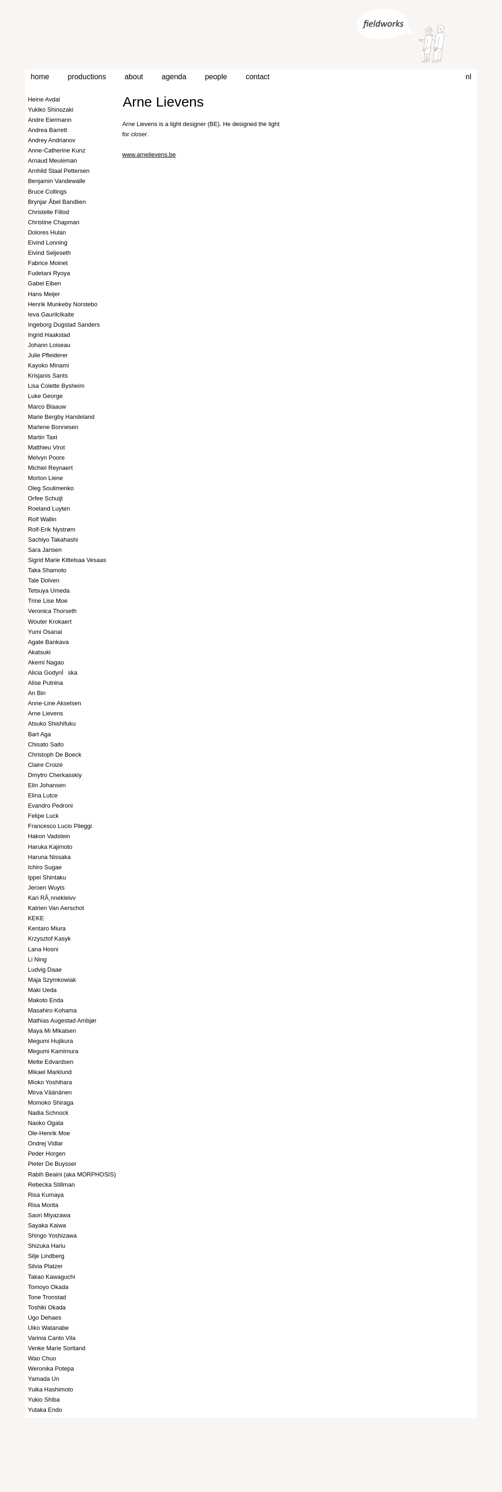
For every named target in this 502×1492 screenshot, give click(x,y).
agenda (174, 77)
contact (257, 77)
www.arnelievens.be (149, 154)
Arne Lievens (163, 101)
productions (87, 77)
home (40, 77)
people (216, 77)
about (134, 77)
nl (468, 77)
